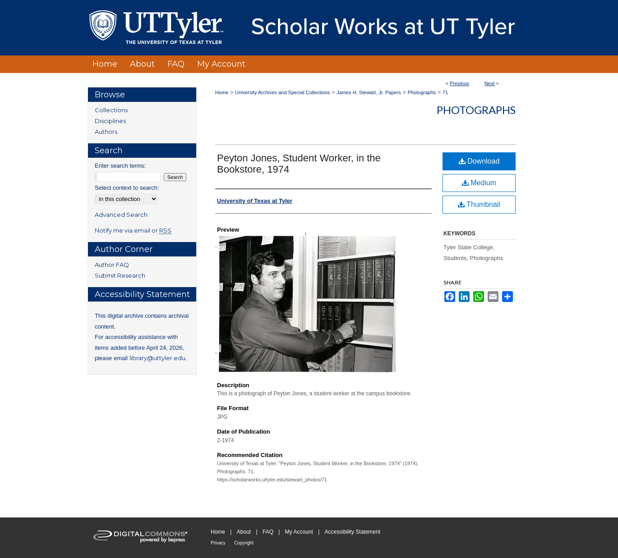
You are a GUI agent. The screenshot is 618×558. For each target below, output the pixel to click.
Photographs (422, 92)
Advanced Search (121, 214)
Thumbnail (479, 204)
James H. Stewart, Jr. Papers (369, 92)
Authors (106, 131)
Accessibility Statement (352, 532)
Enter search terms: (120, 165)
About (244, 532)
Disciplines (110, 120)
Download (479, 161)
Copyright (244, 542)
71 (445, 92)
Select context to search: (127, 187)
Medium (479, 183)
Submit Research (120, 275)
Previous (459, 83)
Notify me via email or (133, 230)
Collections (111, 110)
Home (221, 92)
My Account (299, 532)
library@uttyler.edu (157, 357)
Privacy (218, 542)
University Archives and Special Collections (282, 92)
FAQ (268, 532)
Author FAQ (112, 264)
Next (489, 83)
